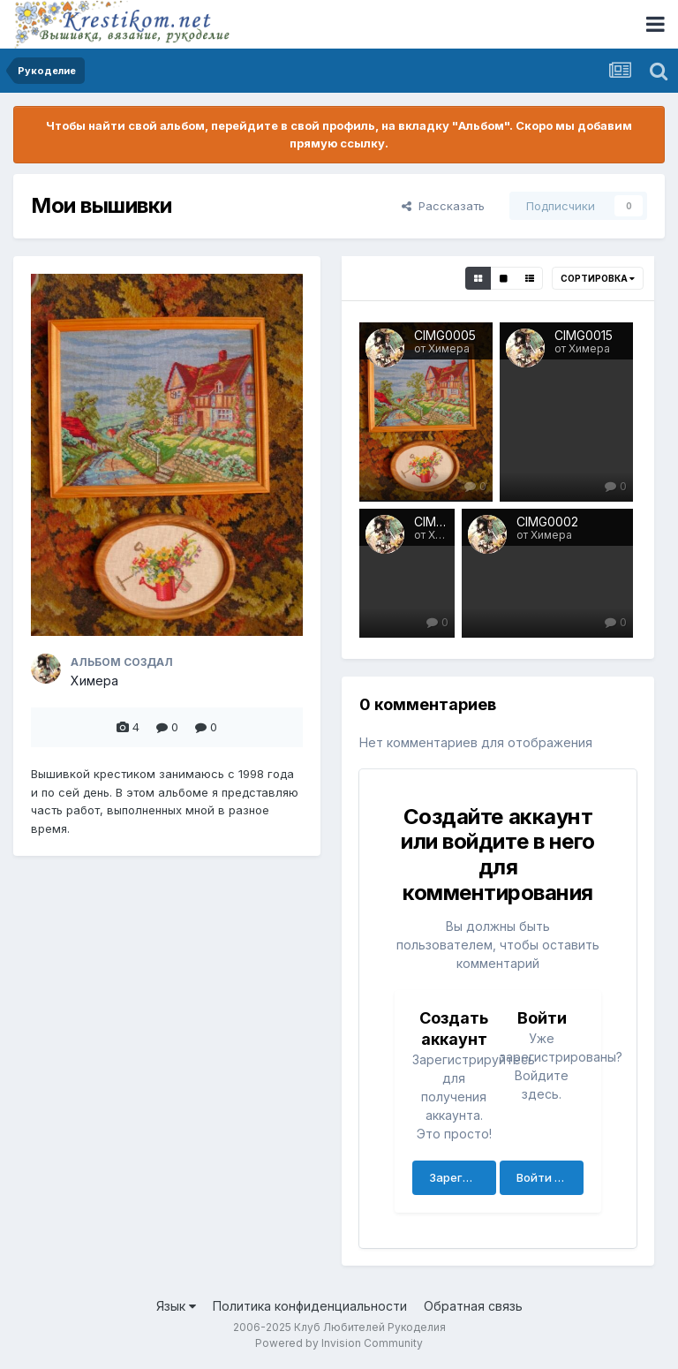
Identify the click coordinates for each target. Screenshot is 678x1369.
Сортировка (598, 278)
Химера (94, 680)
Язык (176, 1305)
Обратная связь (473, 1305)
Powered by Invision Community (339, 1343)
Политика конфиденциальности (310, 1305)
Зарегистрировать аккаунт (462, 1177)
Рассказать (443, 206)
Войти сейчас (550, 1177)
